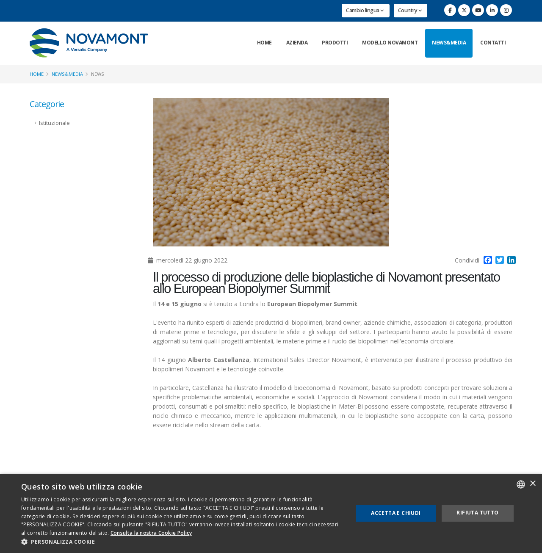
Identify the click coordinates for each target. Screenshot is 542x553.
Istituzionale (54, 123)
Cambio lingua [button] (365, 10)
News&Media (449, 42)
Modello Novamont (390, 42)
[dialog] (271, 513)
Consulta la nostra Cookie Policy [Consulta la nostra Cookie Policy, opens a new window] (151, 532)
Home (264, 42)
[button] (182, 542)
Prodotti (335, 42)
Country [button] (410, 10)
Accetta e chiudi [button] (395, 513)
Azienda (297, 42)
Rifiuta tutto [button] (477, 512)
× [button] (532, 484)
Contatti (493, 42)
